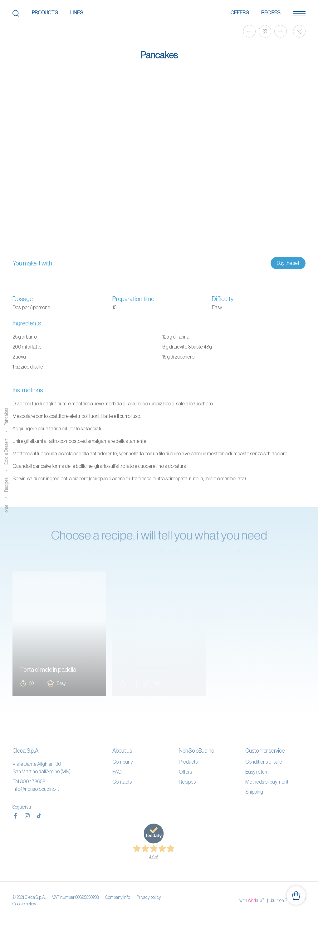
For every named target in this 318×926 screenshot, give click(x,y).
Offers (239, 12)
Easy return (257, 772)
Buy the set (288, 263)
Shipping (254, 792)
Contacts (122, 782)
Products (45, 12)
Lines (76, 12)
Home (6, 510)
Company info (117, 897)
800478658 (32, 781)
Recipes (270, 12)
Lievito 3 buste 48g (193, 346)
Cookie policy (24, 903)
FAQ (116, 772)
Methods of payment (266, 782)
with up (251, 900)
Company (122, 762)
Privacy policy (148, 897)
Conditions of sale (263, 762)
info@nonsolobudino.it (35, 789)
